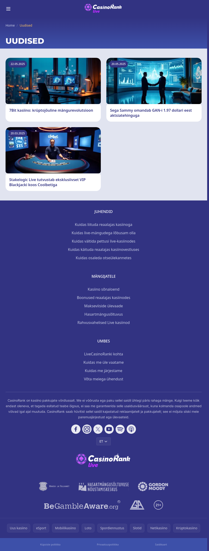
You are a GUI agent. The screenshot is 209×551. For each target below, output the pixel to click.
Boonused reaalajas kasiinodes (103, 297)
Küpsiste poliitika (50, 544)
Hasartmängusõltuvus (103, 314)
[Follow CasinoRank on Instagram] (87, 429)
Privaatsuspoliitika (108, 544)
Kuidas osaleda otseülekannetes (104, 257)
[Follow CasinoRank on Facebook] (75, 429)
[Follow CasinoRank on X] (98, 429)
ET (103, 441)
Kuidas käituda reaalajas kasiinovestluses (103, 249)
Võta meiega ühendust (103, 379)
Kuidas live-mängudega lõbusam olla (104, 232)
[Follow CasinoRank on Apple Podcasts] (131, 429)
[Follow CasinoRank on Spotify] (120, 429)
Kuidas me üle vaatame (103, 362)
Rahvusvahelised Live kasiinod (103, 322)
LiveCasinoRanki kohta (103, 354)
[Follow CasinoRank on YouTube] (109, 429)
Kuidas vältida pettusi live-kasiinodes (103, 241)
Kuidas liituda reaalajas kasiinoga (103, 224)
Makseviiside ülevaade (103, 305)
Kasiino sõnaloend (103, 289)
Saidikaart (161, 544)
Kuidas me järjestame (103, 370)
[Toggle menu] (8, 8)
